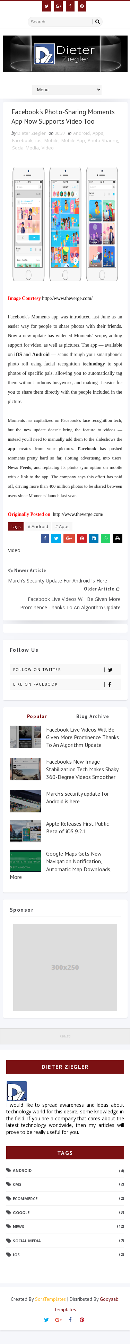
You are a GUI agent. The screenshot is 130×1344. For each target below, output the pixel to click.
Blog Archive (93, 729)
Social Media (25, 161)
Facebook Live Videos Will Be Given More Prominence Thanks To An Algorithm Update (82, 750)
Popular (37, 729)
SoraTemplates (50, 1313)
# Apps (62, 539)
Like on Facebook (66, 697)
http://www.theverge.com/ (67, 311)
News (18, 1240)
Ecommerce (25, 1212)
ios (38, 153)
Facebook (22, 153)
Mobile (51, 153)
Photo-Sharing (103, 153)
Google (21, 1226)
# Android (38, 539)
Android (81, 146)
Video (48, 161)
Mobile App (73, 153)
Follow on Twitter (66, 683)
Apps (98, 146)
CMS (17, 1197)
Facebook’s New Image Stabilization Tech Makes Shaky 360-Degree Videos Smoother (82, 783)
